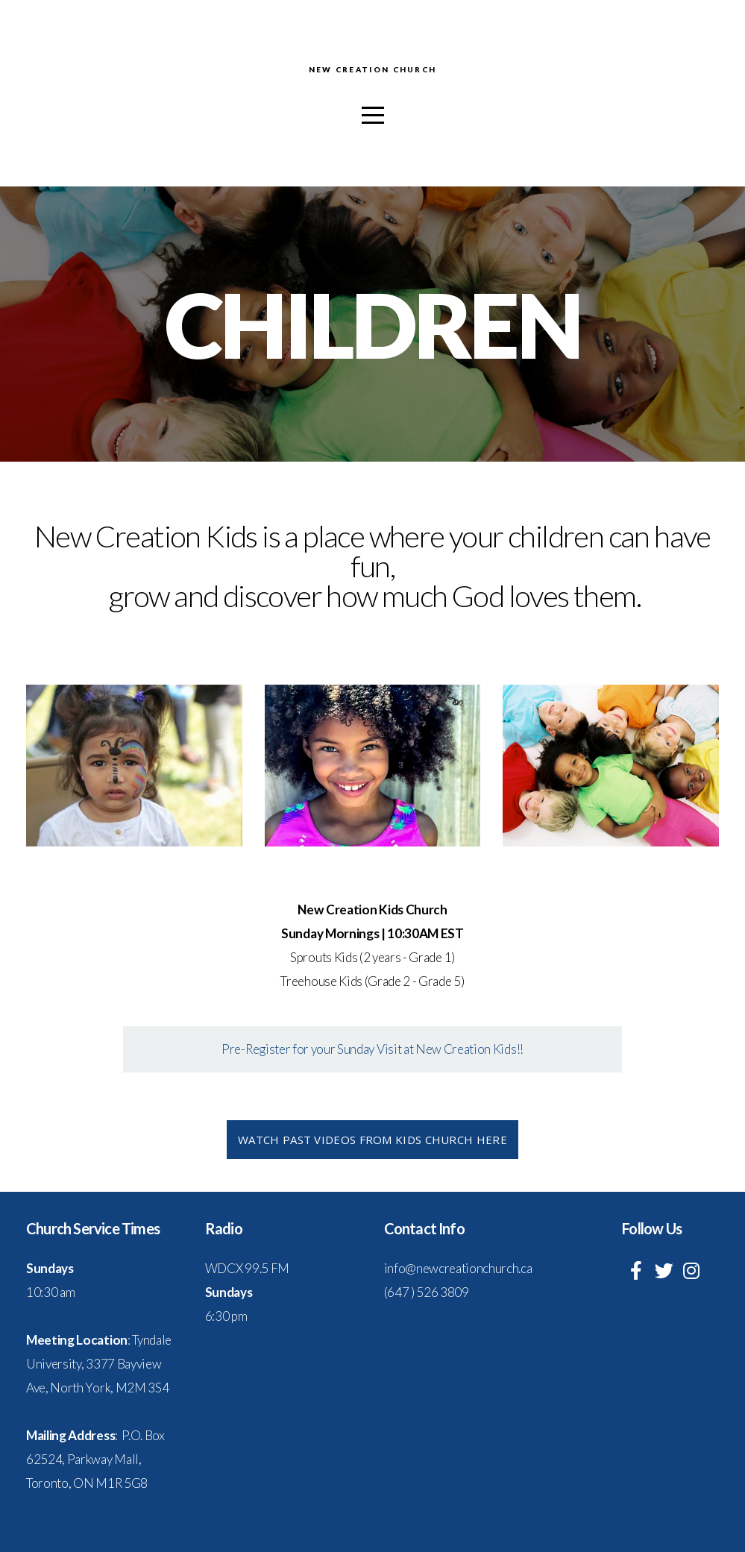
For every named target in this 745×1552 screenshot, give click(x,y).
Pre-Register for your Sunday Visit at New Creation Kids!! (372, 1049)
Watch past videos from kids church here (372, 1139)
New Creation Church (372, 70)
